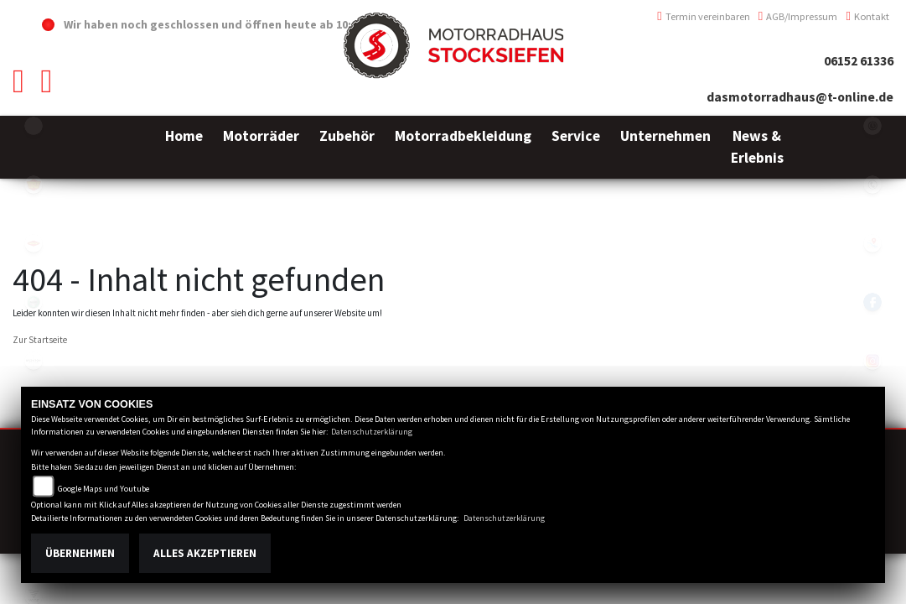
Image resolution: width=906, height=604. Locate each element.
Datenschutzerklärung (371, 431)
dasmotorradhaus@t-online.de (800, 97)
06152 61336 (858, 61)
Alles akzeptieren (204, 553)
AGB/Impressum (798, 16)
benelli (33, 302)
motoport (33, 243)
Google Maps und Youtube (103, 488)
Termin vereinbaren (703, 16)
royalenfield (33, 184)
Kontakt (867, 16)
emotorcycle (33, 126)
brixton (33, 361)
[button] (261, 147)
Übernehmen (80, 553)
